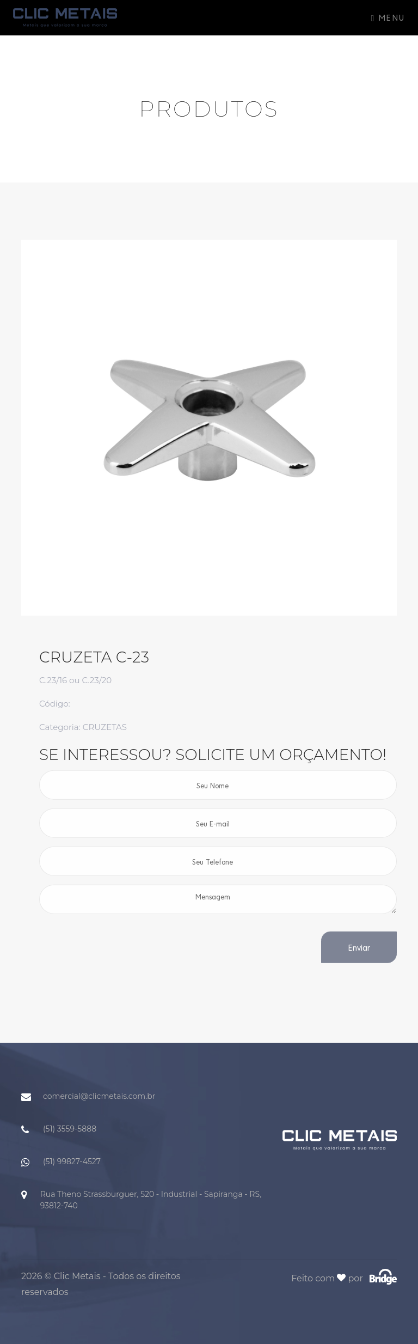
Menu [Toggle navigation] (388, 17)
